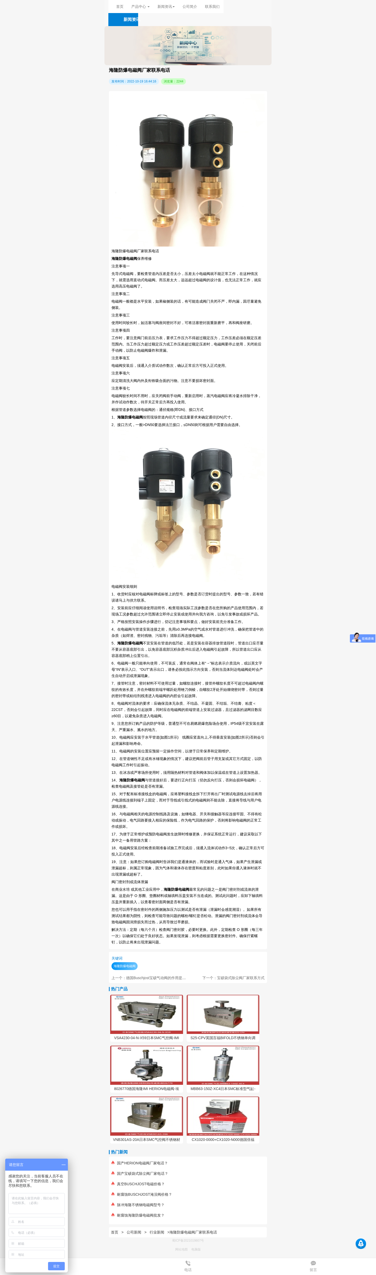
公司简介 (190, 6)
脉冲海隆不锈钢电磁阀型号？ (137, 1205)
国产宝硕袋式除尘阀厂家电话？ (139, 1173)
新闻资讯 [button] (166, 6)
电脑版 (196, 1249)
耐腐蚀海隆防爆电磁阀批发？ (137, 1215)
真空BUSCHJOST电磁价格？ (138, 1184)
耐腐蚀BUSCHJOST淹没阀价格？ (141, 1194)
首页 (120, 6)
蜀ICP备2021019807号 (188, 1240)
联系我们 (212, 6)
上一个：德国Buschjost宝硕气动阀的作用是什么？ (152, 978)
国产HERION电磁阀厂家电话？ (139, 1163)
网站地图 (181, 1249)
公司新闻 (134, 1232)
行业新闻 (157, 1232)
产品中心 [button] (140, 6)
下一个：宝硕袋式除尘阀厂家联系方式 (233, 978)
